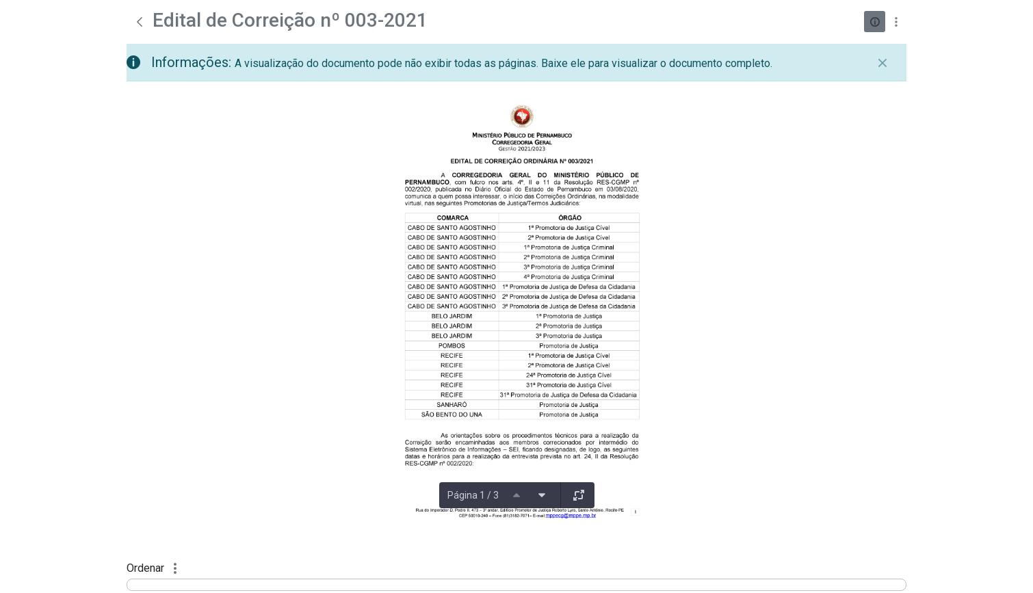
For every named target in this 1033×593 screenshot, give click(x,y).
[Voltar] (140, 22)
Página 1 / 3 (473, 495)
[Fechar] (882, 63)
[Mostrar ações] (895, 21)
